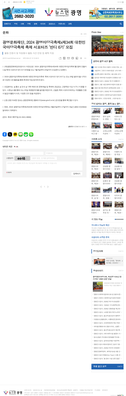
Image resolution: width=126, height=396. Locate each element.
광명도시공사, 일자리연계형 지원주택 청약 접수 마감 (108, 341)
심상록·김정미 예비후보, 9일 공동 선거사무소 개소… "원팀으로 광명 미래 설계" (109, 74)
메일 (68, 58)
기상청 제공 (29, 3)
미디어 (42, 24)
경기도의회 (98, 251)
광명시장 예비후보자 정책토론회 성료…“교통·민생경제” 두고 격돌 (109, 88)
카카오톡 (15, 134)
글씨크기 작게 (85, 58)
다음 (47, 186)
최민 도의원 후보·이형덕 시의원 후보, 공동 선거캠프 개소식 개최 (109, 67)
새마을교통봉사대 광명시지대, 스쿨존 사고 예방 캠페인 (108, 326)
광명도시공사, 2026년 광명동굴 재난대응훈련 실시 (108, 308)
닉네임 (9, 153)
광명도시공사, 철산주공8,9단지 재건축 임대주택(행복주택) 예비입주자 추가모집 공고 (108, 330)
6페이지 (122, 219)
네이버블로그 (20, 134)
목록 (64, 58)
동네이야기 (98, 270)
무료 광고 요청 (99, 366)
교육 (70, 24)
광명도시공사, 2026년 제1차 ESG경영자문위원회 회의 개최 (109, 91)
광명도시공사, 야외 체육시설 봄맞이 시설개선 (108, 333)
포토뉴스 (52, 24)
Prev (94, 45)
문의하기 (105, 390)
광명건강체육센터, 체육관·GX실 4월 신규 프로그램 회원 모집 (108, 351)
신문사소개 (27, 390)
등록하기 (76, 173)
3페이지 (118, 219)
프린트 (72, 58)
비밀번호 (49, 153)
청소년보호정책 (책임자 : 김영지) (67, 390)
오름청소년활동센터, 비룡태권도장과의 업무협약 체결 (108, 319)
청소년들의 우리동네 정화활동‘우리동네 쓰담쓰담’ (108, 337)
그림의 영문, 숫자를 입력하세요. (43, 158)
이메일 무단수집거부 (86, 390)
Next (120, 45)
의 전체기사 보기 (76, 126)
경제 (28, 24)
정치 (15, 24)
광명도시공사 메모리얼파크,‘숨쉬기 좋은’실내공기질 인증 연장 (108, 344)
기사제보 (97, 390)
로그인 (119, 2)
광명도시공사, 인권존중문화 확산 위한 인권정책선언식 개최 (108, 323)
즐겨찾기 (9, 2)
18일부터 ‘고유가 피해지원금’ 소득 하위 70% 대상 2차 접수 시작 (109, 71)
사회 (22, 24)
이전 (41, 186)
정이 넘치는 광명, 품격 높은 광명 (106, 103)
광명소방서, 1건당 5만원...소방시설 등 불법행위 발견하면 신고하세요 (109, 98)
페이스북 (4, 134)
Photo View (96, 32)
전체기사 (7, 24)
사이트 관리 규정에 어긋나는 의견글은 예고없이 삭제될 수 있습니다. (32, 163)
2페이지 (116, 219)
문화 (35, 24)
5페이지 (121, 219)
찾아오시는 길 (37, 390)
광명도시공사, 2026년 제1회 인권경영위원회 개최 (108, 348)
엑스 (10, 134)
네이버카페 (26, 134)
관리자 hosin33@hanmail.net (11, 58)
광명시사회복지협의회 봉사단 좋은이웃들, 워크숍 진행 (108, 294)
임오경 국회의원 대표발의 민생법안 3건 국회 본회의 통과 (109, 78)
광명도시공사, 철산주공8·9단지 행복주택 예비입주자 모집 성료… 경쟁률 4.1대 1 (108, 316)
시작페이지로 (5, 2)
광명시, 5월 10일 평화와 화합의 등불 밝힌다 (109, 84)
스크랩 (77, 58)
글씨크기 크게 (81, 58)
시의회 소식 (96, 139)
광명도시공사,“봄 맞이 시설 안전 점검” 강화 (108, 358)
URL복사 (60, 58)
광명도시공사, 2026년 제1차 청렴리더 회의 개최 (109, 81)
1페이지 (115, 219)
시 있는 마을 (96, 219)
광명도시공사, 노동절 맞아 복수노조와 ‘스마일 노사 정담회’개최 (108, 312)
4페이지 (119, 219)
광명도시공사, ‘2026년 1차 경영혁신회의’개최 (108, 305)
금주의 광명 (103, 61)
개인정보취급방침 (49, 390)
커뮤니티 (61, 24)
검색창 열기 (120, 24)
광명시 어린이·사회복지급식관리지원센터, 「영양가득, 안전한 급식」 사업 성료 (109, 95)
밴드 (31, 134)
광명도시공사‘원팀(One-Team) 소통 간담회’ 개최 (108, 355)
